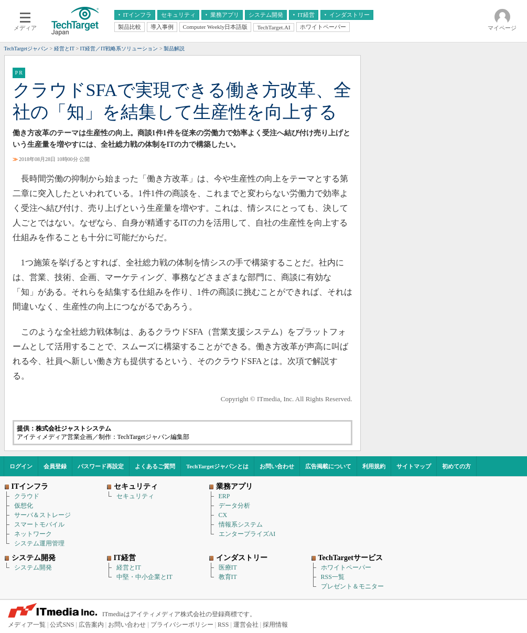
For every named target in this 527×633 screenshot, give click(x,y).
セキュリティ (135, 496)
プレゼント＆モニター (352, 586)
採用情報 (275, 624)
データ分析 (234, 505)
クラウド (26, 496)
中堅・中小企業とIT (144, 577)
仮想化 (23, 505)
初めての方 (456, 466)
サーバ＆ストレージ (42, 515)
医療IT (228, 567)
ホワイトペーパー (346, 567)
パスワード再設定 (101, 466)
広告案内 (91, 624)
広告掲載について (328, 466)
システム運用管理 (39, 543)
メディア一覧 (27, 624)
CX (223, 515)
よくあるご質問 (155, 466)
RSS (223, 624)
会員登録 (55, 466)
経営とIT (128, 567)
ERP (224, 496)
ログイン (21, 466)
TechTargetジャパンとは (217, 466)
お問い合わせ (277, 466)
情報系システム (241, 524)
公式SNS (62, 624)
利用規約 (373, 466)
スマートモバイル (39, 524)
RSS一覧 (333, 577)
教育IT (228, 577)
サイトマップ (413, 466)
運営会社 (246, 624)
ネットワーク (33, 534)
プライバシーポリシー (181, 624)
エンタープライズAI (247, 534)
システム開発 (33, 567)
